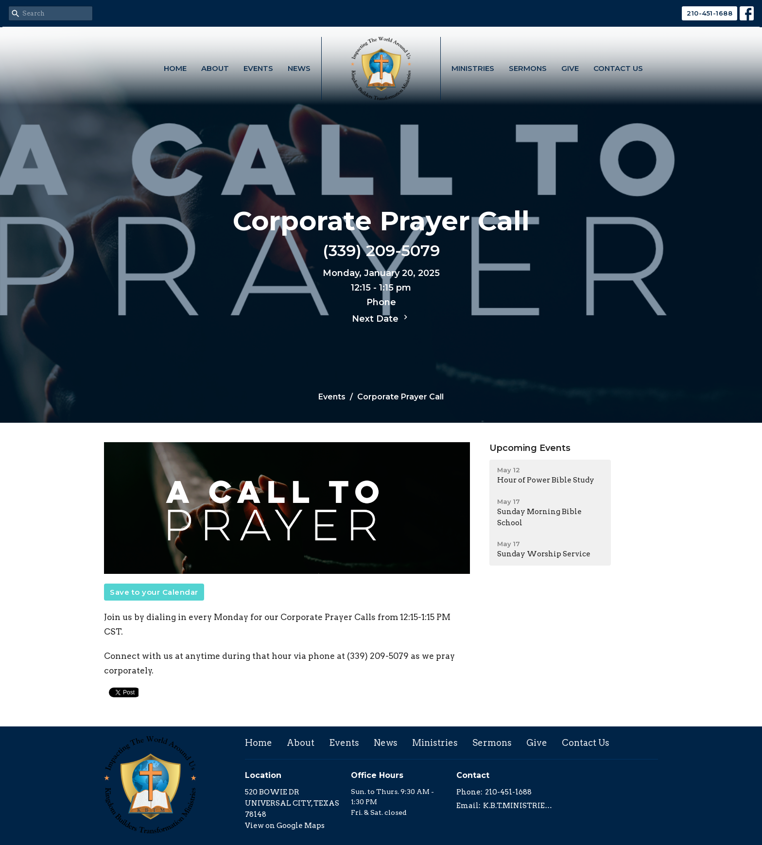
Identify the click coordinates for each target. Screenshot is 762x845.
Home (175, 68)
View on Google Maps (285, 825)
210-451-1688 (709, 13)
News (299, 68)
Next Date (381, 318)
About (215, 68)
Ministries (472, 68)
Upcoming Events (530, 448)
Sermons (528, 68)
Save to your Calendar (154, 592)
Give (570, 68)
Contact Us (618, 68)
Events (258, 68)
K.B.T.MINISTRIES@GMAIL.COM (518, 805)
